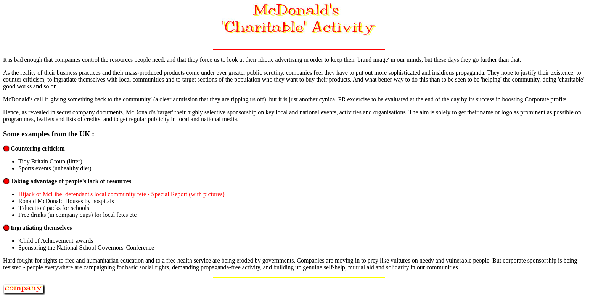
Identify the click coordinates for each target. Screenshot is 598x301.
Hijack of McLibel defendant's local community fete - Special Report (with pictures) (121, 194)
